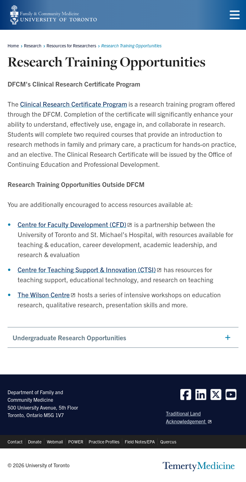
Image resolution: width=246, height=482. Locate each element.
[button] (123, 337)
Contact (15, 441)
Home (13, 45)
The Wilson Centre (44, 294)
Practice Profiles (104, 441)
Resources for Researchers (71, 45)
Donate (34, 441)
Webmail (55, 441)
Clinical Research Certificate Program (73, 104)
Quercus (168, 441)
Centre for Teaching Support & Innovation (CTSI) (87, 269)
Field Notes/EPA (140, 441)
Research (32, 45)
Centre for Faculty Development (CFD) (72, 224)
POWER (75, 441)
